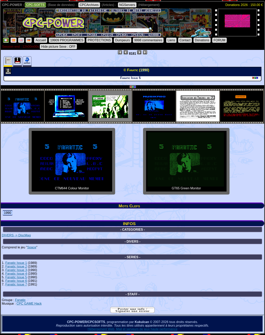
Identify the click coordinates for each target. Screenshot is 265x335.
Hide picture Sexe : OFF (58, 46)
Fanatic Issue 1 (16, 263)
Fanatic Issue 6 (16, 281)
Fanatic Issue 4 (16, 273)
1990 (7, 212)
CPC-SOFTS (35, 5)
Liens (171, 40)
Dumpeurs (122, 40)
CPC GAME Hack (29, 303)
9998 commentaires (148, 40)
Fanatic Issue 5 (16, 277)
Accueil (40, 40)
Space (31, 247)
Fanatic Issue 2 (16, 266)
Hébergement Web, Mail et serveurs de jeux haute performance (133, 329)
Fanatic (20, 300)
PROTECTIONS (99, 40)
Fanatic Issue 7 (16, 284)
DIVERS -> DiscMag (16, 235)
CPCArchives (89, 5)
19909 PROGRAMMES (66, 40)
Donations (202, 40)
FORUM (219, 40)
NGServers (127, 5)
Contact (185, 40)
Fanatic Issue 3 (16, 270)
